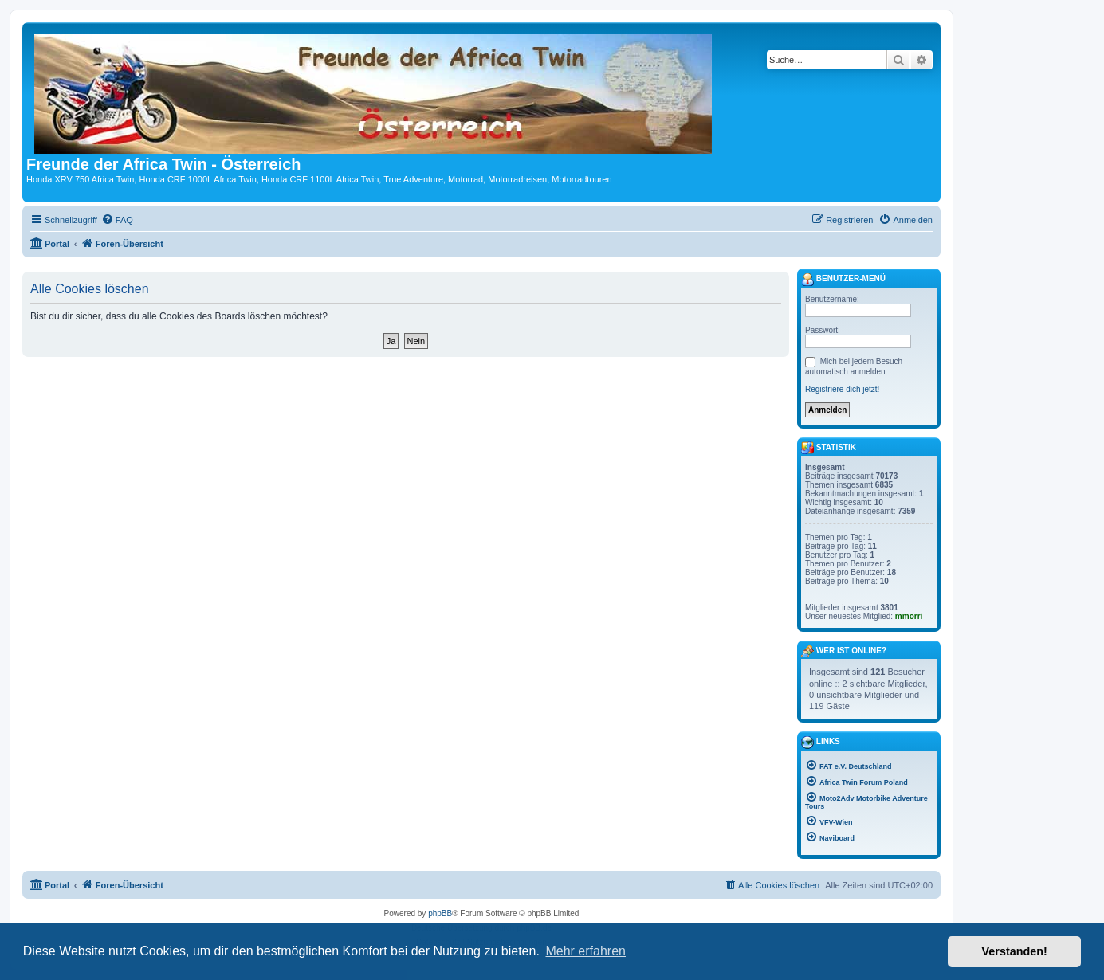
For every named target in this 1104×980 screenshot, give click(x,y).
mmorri (908, 616)
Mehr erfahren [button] (585, 951)
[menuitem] (117, 219)
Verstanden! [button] (1014, 951)
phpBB (440, 913)
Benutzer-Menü (843, 279)
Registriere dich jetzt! (842, 389)
